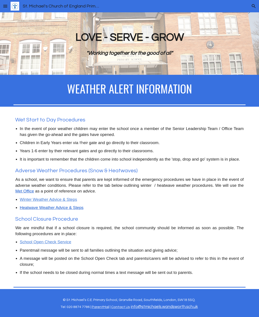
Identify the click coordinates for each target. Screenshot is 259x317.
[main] (129, 43)
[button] (5, 6)
